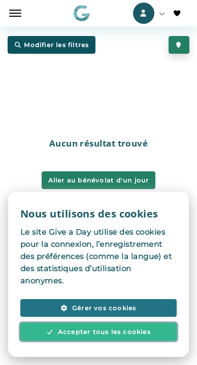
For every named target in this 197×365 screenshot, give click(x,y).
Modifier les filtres (51, 45)
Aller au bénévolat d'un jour (98, 180)
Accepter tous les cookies (98, 332)
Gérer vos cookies (98, 308)
